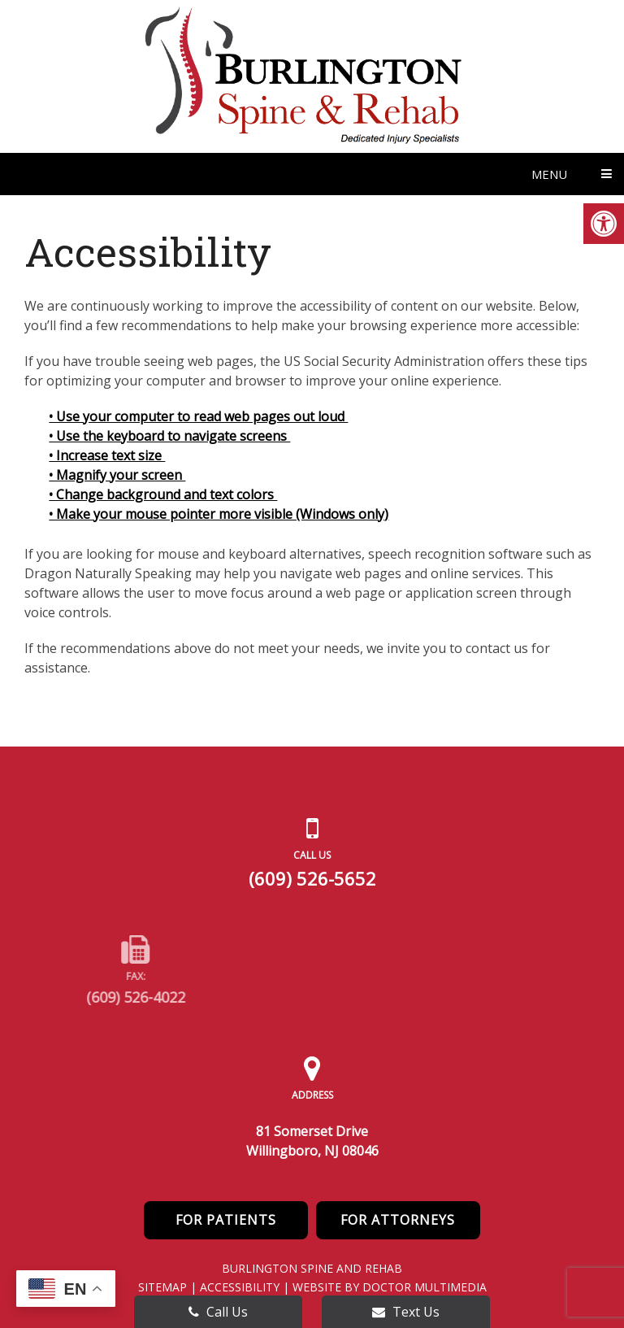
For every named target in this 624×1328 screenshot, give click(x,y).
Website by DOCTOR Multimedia (389, 1287)
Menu (549, 174)
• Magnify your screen (117, 475)
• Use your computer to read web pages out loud (198, 416)
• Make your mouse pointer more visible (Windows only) (218, 514)
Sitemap (162, 1287)
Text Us (406, 1312)
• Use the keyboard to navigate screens (169, 436)
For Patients (226, 1220)
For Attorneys (397, 1220)
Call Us (218, 1312)
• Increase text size (107, 455)
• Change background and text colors (163, 494)
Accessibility (240, 1287)
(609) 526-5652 (312, 878)
